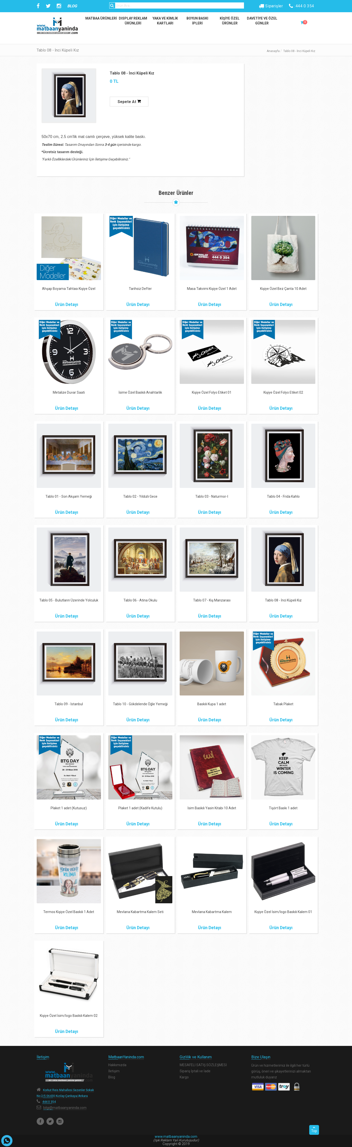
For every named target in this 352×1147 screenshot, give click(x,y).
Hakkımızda (117, 1065)
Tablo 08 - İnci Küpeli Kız (132, 73)
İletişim (114, 1071)
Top (314, 1129)
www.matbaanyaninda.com (176, 1136)
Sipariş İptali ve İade (195, 1071)
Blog (111, 1077)
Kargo (184, 1077)
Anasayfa (273, 51)
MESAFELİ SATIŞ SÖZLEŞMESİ (203, 1065)
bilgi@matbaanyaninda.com (65, 1108)
